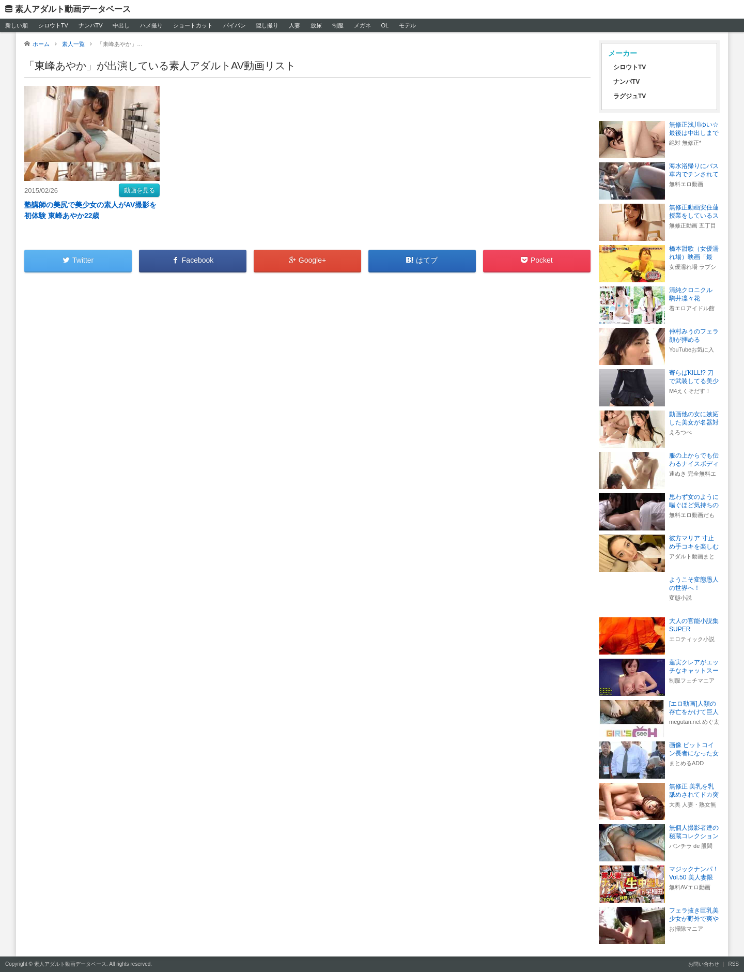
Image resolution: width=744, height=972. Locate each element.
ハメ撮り (151, 25)
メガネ (362, 25)
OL (385, 25)
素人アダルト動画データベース (73, 9)
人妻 (294, 25)
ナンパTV (91, 25)
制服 (338, 25)
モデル (407, 25)
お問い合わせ (703, 964)
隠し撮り (267, 25)
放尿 (316, 25)
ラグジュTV (629, 96)
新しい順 (16, 25)
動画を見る (139, 190)
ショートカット (193, 25)
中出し (121, 25)
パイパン (234, 25)
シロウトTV (53, 25)
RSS (733, 964)
